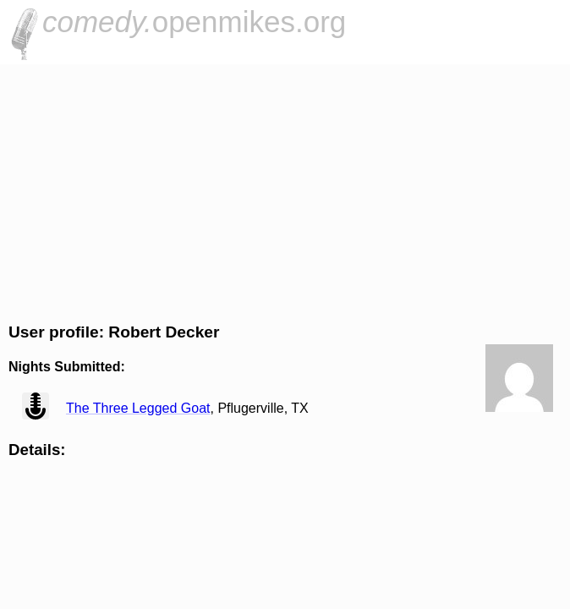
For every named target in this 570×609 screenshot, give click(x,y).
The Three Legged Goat (138, 408)
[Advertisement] (285, 191)
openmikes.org (194, 21)
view (35, 406)
